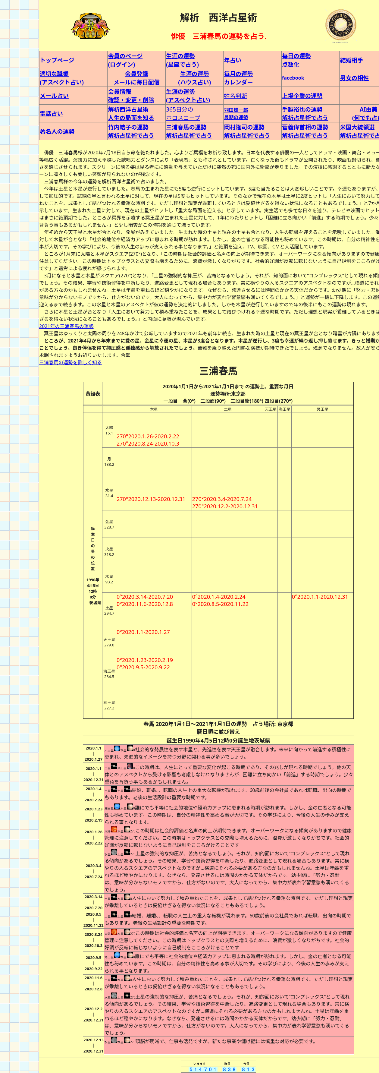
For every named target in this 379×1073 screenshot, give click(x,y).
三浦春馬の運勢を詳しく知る (70, 362)
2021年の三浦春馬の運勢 (66, 326)
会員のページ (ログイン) (125, 60)
